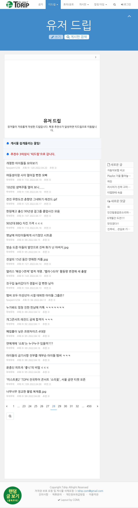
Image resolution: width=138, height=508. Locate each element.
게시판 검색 (77, 37)
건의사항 (44, 495)
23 (24, 407)
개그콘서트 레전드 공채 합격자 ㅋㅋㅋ (29, 320)
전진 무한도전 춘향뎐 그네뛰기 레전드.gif (31, 200)
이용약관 (93, 495)
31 (71, 407)
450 (89, 407)
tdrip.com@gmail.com (90, 492)
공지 (40, 4)
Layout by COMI (68, 501)
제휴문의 (57, 495)
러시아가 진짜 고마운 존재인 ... (120, 188)
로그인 (126, 4)
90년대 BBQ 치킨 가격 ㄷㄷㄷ (24, 224)
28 (53, 407)
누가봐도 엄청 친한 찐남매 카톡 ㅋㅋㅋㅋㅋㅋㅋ (35, 308)
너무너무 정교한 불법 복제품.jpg (26, 392)
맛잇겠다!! (113, 224)
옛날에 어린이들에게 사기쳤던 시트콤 (29, 236)
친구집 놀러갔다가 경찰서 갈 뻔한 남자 (30, 284)
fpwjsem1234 (13, 169)
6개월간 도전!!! (116, 219)
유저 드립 (69, 25)
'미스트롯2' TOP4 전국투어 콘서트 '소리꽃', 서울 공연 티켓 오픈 (46, 380)
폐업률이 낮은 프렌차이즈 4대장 (26, 332)
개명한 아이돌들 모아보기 (22, 164)
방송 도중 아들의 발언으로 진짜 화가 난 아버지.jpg (37, 248)
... (18, 407)
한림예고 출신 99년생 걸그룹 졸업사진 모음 (33, 212)
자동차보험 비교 (116, 171)
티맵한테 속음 (114, 193)
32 (77, 407)
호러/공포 (68, 4)
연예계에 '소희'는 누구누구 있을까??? (29, 344)
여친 (109, 182)
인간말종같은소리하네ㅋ (120, 213)
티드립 (53, 4)
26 (41, 407)
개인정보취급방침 (76, 495)
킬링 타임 (100, 4)
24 (29, 407)
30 (65, 407)
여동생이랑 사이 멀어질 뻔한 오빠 (26, 176)
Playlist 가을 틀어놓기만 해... (120, 177)
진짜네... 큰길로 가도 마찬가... (120, 230)
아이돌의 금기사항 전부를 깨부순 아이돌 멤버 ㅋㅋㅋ (38, 356)
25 (35, 407)
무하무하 (10, 181)
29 (59, 407)
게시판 (84, 4)
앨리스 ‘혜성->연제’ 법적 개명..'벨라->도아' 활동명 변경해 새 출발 (46, 272)
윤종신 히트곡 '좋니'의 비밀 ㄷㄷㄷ (27, 368)
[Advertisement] (52, 91)
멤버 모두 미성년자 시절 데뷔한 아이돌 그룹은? (35, 296)
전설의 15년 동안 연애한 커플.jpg (27, 260)
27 (47, 407)
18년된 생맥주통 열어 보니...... (25, 188)
